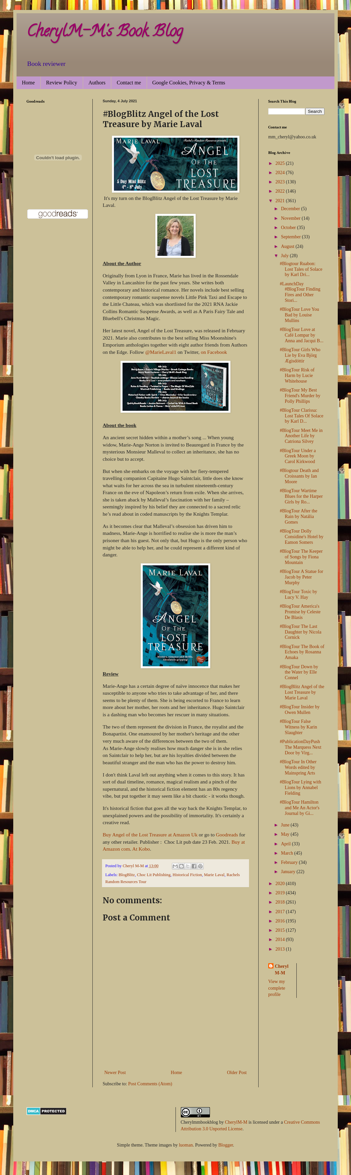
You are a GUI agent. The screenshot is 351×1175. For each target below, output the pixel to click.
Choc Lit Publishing (154, 874)
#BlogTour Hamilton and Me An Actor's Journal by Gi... (300, 808)
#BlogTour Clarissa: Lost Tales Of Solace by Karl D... (302, 416)
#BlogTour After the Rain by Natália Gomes (298, 516)
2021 (281, 200)
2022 (281, 191)
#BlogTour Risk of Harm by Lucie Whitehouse (297, 375)
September (291, 236)
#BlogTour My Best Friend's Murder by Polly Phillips (300, 396)
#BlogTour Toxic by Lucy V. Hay (298, 594)
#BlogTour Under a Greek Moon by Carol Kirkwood (298, 456)
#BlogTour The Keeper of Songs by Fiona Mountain (301, 557)
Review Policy (61, 82)
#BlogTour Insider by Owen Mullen (300, 709)
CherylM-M (236, 1122)
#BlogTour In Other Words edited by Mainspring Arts (298, 767)
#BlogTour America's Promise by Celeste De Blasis (300, 612)
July (285, 255)
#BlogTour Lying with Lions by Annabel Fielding (300, 787)
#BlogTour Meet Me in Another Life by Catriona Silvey (301, 436)
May (285, 834)
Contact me (129, 82)
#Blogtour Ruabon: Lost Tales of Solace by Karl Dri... (301, 269)
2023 (281, 181)
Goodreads (227, 834)
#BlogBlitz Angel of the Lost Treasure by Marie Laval (302, 692)
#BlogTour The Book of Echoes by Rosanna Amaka (302, 652)
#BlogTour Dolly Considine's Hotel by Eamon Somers (302, 537)
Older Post (237, 1072)
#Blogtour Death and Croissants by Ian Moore (299, 476)
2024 (281, 172)
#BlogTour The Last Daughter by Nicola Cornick (300, 632)
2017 (281, 911)
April (286, 843)
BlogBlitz (127, 874)
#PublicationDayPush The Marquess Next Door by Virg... (300, 747)
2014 (281, 939)
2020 (281, 883)
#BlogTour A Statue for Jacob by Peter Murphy (301, 577)
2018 (281, 902)
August (288, 246)
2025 (281, 163)
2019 (281, 892)
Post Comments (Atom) (150, 1083)
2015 (281, 930)
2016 (281, 920)
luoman (186, 1145)
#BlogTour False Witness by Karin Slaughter (298, 727)
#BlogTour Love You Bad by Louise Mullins (299, 315)
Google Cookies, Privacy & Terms (188, 82)
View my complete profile (276, 988)
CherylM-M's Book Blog (104, 33)
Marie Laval (214, 874)
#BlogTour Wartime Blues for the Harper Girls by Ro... (301, 496)
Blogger (225, 1145)
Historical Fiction (187, 874)
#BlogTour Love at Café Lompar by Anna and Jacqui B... (302, 335)
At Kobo (141, 849)
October (289, 227)
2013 (281, 949)
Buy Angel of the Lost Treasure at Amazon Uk (150, 834)
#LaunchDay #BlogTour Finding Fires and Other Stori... (300, 292)
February (290, 862)
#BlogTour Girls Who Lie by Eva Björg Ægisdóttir (300, 355)
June (285, 824)
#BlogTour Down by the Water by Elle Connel (299, 672)
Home (28, 82)
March (287, 853)
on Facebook (214, 352)
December (291, 208)
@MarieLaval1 (160, 352)
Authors (97, 82)
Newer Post (115, 1072)
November (291, 218)
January (288, 871)
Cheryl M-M (281, 969)
